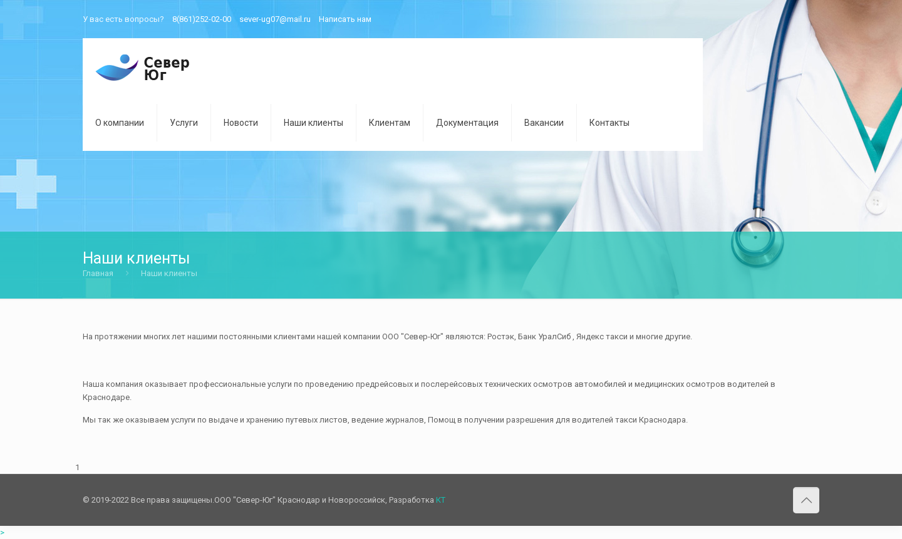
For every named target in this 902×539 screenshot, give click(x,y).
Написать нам (345, 19)
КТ (440, 500)
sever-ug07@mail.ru (275, 19)
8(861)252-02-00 (201, 19)
